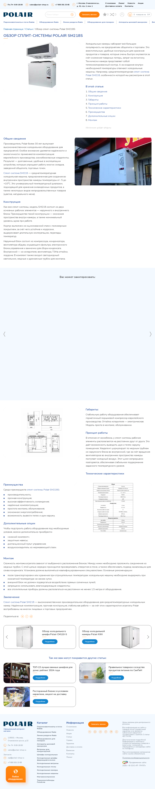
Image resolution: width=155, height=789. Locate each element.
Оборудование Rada (48, 22)
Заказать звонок (89, 14)
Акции (140, 3)
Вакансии (70, 750)
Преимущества (96, 112)
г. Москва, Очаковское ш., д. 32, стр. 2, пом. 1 (88, 4)
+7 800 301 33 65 (15, 762)
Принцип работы (97, 103)
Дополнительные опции (101, 116)
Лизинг (121, 3)
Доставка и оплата (113, 6)
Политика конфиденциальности (135, 758)
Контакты (129, 6)
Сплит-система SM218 (15, 173)
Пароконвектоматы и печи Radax (18, 22)
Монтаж (92, 120)
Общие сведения (97, 91)
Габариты (93, 99)
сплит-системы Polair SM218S (43, 489)
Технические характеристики (104, 108)
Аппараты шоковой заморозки (133, 22)
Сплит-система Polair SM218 (18, 602)
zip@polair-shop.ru (16, 758)
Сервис (69, 740)
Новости (131, 3)
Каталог (42, 723)
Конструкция (95, 95)
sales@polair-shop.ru (39, 4)
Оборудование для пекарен (100, 22)
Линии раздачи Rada (73, 22)
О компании (110, 3)
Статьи (69, 737)
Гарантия (70, 744)
